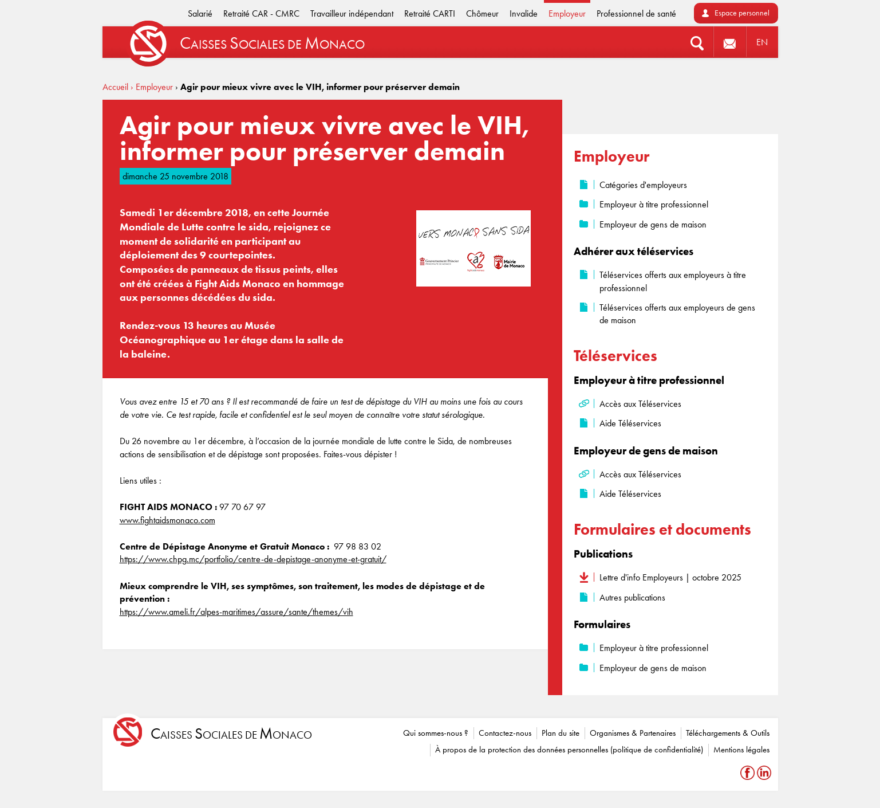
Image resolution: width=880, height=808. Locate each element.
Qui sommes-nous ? (435, 733)
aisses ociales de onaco (231, 734)
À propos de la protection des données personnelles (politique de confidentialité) (569, 749)
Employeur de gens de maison (653, 224)
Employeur (567, 13)
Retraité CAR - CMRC (261, 13)
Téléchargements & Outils (727, 733)
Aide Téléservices (630, 423)
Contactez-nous (505, 733)
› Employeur (152, 86)
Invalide (524, 13)
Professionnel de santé (636, 13)
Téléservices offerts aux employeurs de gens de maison (677, 313)
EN (762, 42)
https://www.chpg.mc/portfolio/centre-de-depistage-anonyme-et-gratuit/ (253, 559)
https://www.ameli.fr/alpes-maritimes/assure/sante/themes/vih (236, 611)
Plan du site (560, 733)
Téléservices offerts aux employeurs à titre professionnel (672, 281)
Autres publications (632, 597)
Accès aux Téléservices (640, 403)
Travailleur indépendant (351, 13)
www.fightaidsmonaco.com (167, 520)
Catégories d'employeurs (643, 184)
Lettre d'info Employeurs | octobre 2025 (670, 577)
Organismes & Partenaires (633, 733)
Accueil (115, 86)
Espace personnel (742, 13)
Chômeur (482, 13)
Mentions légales (741, 749)
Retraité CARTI (429, 13)
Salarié (200, 13)
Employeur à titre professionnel (653, 204)
